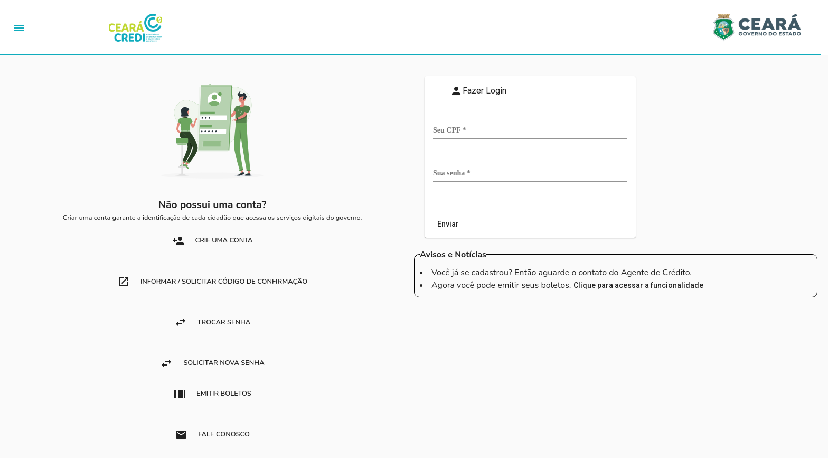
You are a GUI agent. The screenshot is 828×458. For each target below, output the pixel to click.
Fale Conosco (212, 434)
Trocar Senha (212, 322)
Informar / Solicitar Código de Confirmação (212, 281)
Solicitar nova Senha (212, 363)
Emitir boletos (212, 394)
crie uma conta (212, 241)
